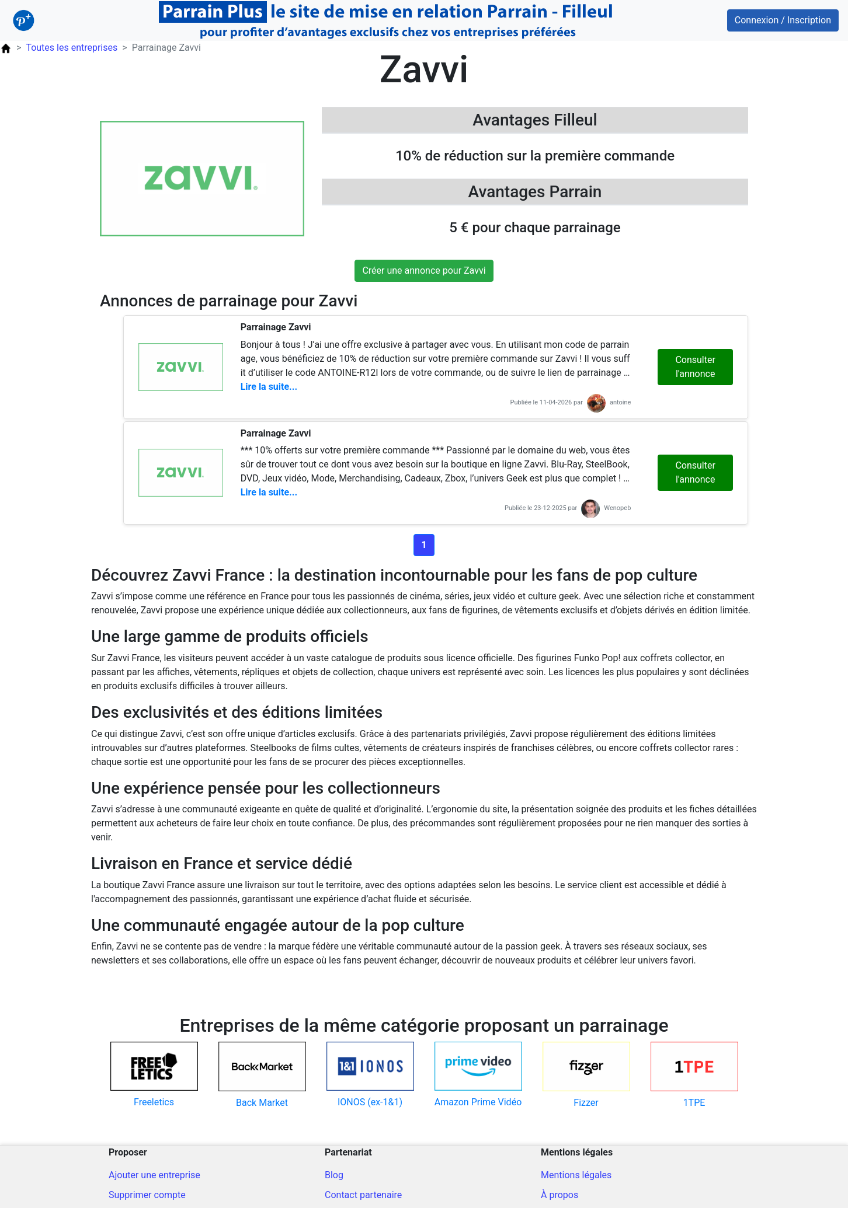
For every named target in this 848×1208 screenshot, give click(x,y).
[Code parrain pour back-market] (262, 1076)
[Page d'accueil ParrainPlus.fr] (6, 48)
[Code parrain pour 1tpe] (694, 1076)
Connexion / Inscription (783, 20)
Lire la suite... (269, 386)
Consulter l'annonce (695, 366)
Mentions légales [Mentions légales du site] (576, 1175)
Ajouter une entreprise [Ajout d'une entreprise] (154, 1175)
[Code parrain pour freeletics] (154, 1075)
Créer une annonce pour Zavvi (423, 270)
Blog (334, 1175)
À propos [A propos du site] (559, 1194)
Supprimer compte (147, 1194)
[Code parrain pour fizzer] (586, 1076)
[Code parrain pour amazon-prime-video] (478, 1075)
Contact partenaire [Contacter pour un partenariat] (363, 1194)
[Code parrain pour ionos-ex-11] (370, 1075)
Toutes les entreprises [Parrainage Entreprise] (71, 47)
